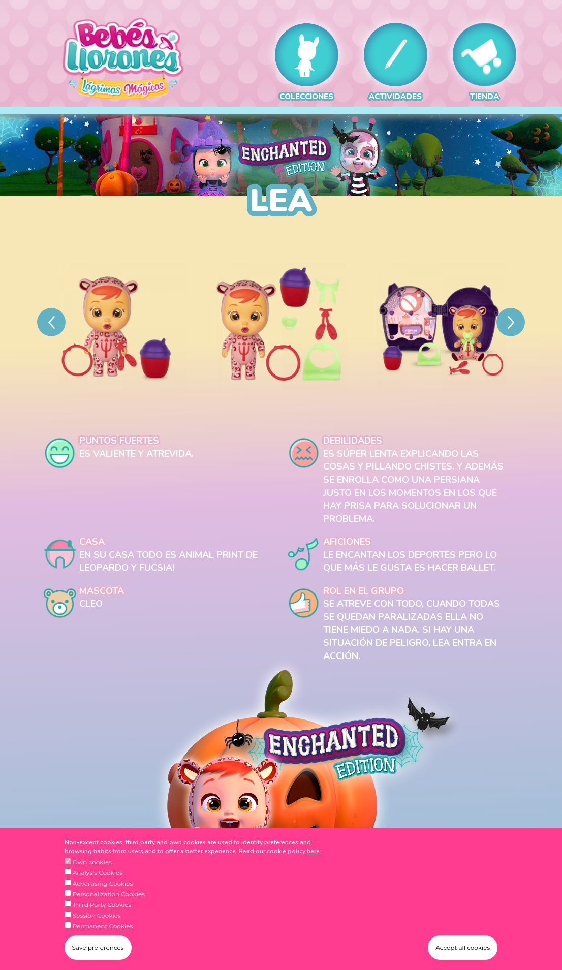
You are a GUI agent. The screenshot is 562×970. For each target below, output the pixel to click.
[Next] (510, 322)
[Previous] (51, 322)
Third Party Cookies (102, 909)
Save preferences (98, 951)
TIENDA (484, 62)
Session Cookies (97, 919)
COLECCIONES (306, 62)
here (313, 855)
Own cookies (92, 865)
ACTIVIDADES (395, 62)
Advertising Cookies (103, 887)
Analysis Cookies (97, 877)
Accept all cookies (462, 951)
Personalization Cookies (109, 898)
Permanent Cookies (103, 930)
